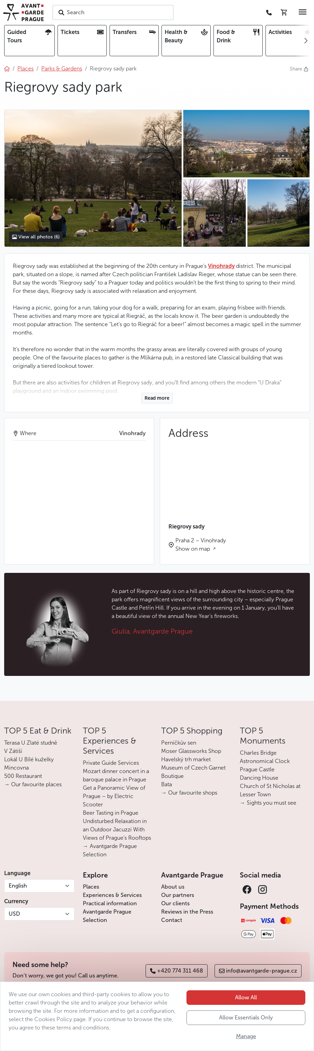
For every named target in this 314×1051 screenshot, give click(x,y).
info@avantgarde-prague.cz (258, 970)
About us (172, 886)
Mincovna (16, 767)
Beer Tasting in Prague (110, 813)
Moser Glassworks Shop (191, 751)
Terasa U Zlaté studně (30, 742)
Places (91, 886)
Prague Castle (257, 769)
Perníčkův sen (178, 742)
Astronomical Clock (265, 761)
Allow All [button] (246, 997)
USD (14, 913)
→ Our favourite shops (189, 792)
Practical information (110, 903)
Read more (157, 398)
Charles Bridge (258, 752)
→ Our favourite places (33, 784)
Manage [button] (246, 1036)
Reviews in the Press (187, 911)
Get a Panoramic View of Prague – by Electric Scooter (114, 796)
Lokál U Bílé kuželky (29, 759)
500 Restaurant (23, 776)
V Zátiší (13, 751)
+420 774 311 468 (176, 970)
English (18, 885)
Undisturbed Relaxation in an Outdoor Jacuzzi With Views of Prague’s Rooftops (117, 829)
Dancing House (259, 777)
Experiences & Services (112, 895)
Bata (166, 784)
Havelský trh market (186, 759)
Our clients (175, 903)
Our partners (177, 895)
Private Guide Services (111, 763)
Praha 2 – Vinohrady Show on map (200, 544)
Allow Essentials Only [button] (246, 1017)
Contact (171, 920)
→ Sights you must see (268, 802)
